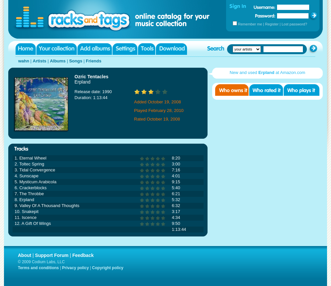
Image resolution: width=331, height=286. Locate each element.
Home (26, 49)
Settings (125, 49)
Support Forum (52, 255)
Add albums (94, 49)
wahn (23, 60)
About (24, 255)
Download (171, 49)
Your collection (56, 49)
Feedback (83, 255)
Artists (39, 60)
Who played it (301, 90)
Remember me (250, 24)
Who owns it (232, 90)
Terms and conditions (38, 268)
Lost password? (294, 24)
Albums (58, 60)
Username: (264, 7)
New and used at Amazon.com (267, 72)
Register (272, 24)
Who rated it (266, 90)
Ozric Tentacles (91, 76)
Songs (75, 60)
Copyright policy (107, 268)
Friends (93, 60)
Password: (265, 16)
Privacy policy (75, 268)
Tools (146, 49)
